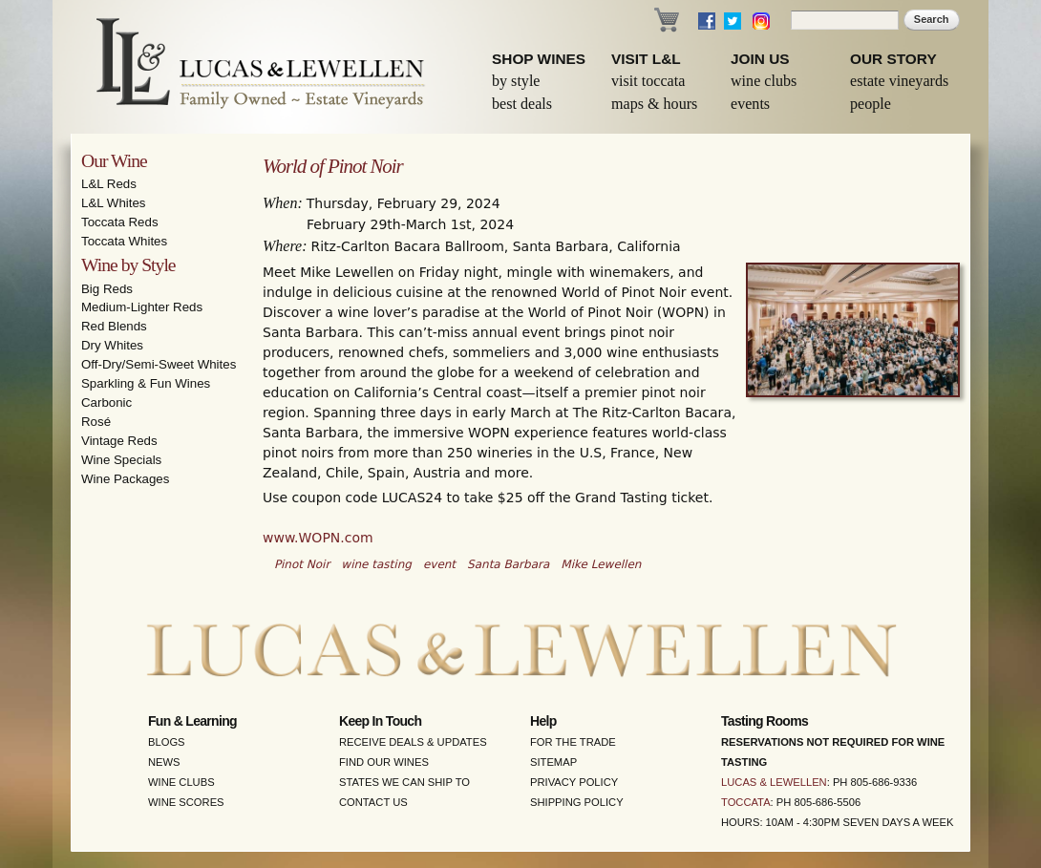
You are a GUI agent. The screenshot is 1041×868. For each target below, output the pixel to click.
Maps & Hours (654, 103)
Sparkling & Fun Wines (145, 383)
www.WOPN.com (318, 537)
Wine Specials (121, 460)
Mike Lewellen (601, 564)
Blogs (166, 742)
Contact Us (373, 802)
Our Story (893, 59)
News (164, 762)
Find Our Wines (384, 762)
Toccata (746, 802)
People (870, 103)
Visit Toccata (648, 81)
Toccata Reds (120, 222)
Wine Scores (186, 802)
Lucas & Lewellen (774, 782)
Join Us (760, 59)
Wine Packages (125, 479)
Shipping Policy (577, 802)
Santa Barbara (508, 564)
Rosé (96, 421)
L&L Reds (109, 184)
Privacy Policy (574, 782)
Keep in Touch (380, 721)
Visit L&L (646, 59)
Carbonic (106, 402)
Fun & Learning (192, 721)
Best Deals (522, 103)
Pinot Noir (301, 564)
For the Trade (573, 742)
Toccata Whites (124, 241)
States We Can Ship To (404, 782)
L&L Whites (113, 203)
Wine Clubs (764, 81)
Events (750, 103)
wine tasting (376, 564)
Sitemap (553, 762)
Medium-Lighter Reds (141, 307)
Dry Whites (112, 345)
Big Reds (107, 289)
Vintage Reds (119, 441)
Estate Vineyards (899, 81)
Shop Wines (538, 59)
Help (543, 721)
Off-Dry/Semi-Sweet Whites (158, 364)
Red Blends (114, 326)
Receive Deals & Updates (413, 742)
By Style (516, 81)
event (439, 564)
